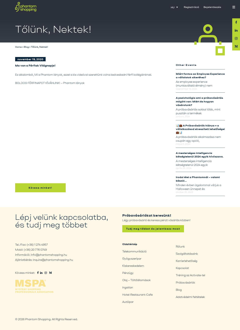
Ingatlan (127, 287)
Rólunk (180, 246)
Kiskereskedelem (133, 265)
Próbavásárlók (185, 282)
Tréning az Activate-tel (190, 275)
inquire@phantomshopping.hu (53, 259)
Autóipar (128, 301)
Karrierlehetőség (186, 260)
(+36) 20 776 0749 (35, 249)
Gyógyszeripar (131, 258)
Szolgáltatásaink (187, 253)
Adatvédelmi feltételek (190, 297)
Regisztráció (191, 7)
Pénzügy (128, 273)
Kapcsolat (182, 268)
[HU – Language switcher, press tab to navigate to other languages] (174, 7)
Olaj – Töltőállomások (136, 280)
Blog (179, 289)
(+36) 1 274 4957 (37, 244)
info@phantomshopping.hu (49, 254)
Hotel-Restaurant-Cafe (137, 294)
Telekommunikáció (134, 251)
